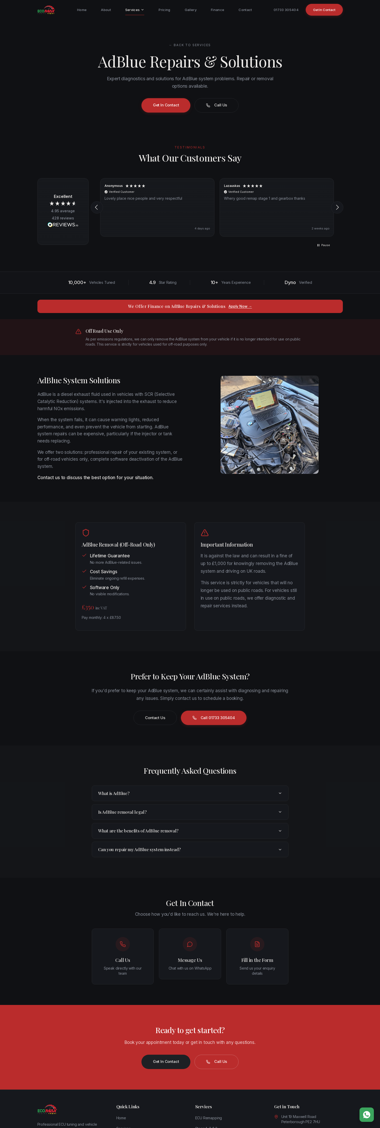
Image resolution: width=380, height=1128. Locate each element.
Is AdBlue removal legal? (190, 812)
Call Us (216, 105)
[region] (217, 207)
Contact (245, 10)
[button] (97, 207)
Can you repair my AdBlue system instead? (190, 849)
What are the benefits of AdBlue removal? (190, 830)
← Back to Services (190, 45)
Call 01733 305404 (213, 717)
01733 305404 (286, 10)
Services (135, 11)
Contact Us (155, 717)
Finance (217, 10)
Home (82, 10)
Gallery (191, 10)
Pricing (164, 10)
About (106, 10)
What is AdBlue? (190, 793)
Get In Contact (324, 10)
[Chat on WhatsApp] (367, 1114)
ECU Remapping (208, 1118)
